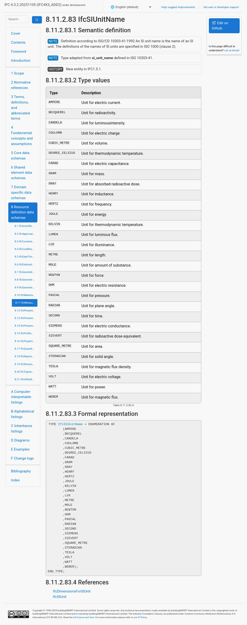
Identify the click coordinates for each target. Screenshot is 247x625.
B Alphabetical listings (22, 414)
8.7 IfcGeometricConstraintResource (26, 272)
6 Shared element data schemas (21, 172)
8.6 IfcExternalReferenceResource (26, 264)
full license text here (83, 617)
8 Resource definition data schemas (22, 212)
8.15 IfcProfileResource (26, 333)
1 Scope (17, 73)
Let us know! (231, 50)
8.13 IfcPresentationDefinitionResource (26, 318)
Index (15, 480)
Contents (18, 42)
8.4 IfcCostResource (26, 249)
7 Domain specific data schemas (21, 192)
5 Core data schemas (20, 155)
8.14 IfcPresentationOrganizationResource (26, 325)
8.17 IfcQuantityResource (26, 348)
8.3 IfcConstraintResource (26, 241)
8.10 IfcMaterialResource (26, 295)
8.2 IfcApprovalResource (26, 233)
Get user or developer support (221, 7)
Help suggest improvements (178, 7)
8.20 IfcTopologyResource (26, 371)
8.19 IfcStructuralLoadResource (26, 364)
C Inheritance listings (21, 428)
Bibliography (21, 471)
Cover (15, 33)
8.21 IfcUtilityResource (26, 379)
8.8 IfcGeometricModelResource (26, 279)
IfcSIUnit (59, 597)
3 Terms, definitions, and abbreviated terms (20, 108)
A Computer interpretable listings (21, 397)
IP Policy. (142, 617)
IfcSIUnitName (70, 424)
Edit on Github (220, 26)
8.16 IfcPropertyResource (26, 341)
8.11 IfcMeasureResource (26, 302)
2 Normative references (21, 85)
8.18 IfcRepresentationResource (26, 356)
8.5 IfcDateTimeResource (26, 256)
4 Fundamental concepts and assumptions (22, 135)
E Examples (20, 449)
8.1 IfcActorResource (26, 226)
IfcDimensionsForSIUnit (71, 591)
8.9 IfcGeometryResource (26, 287)
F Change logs (22, 458)
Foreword (18, 51)
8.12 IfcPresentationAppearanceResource (26, 310)
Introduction (21, 60)
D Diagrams (20, 440)
